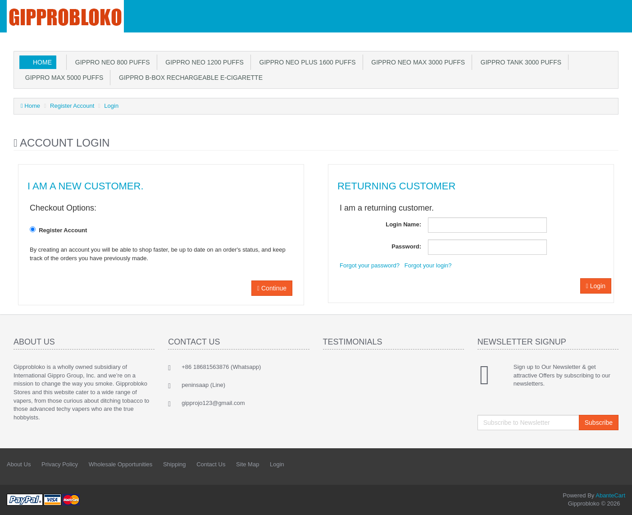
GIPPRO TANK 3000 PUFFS (519, 62)
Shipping (174, 464)
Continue (271, 288)
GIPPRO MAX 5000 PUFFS (62, 77)
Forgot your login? (428, 265)
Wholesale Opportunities (121, 464)
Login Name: (403, 224)
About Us (19, 464)
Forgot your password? (370, 265)
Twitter (619, 465)
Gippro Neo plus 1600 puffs (306, 62)
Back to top (617, 501)
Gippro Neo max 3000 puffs (416, 62)
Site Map (247, 464)
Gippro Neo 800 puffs (111, 62)
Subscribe (599, 422)
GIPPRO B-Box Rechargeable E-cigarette (189, 77)
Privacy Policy (59, 464)
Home (42, 62)
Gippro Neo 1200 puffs (203, 62)
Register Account (72, 105)
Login (111, 105)
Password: (406, 246)
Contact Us (210, 464)
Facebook (598, 465)
